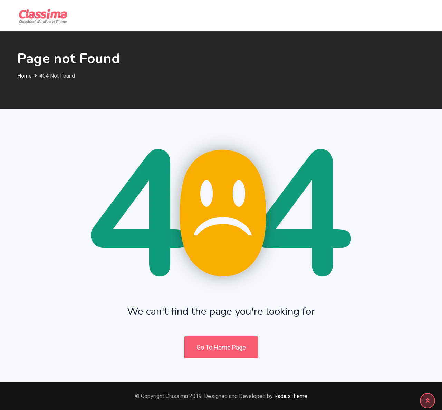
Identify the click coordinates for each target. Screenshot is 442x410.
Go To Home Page (221, 347)
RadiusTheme (290, 396)
